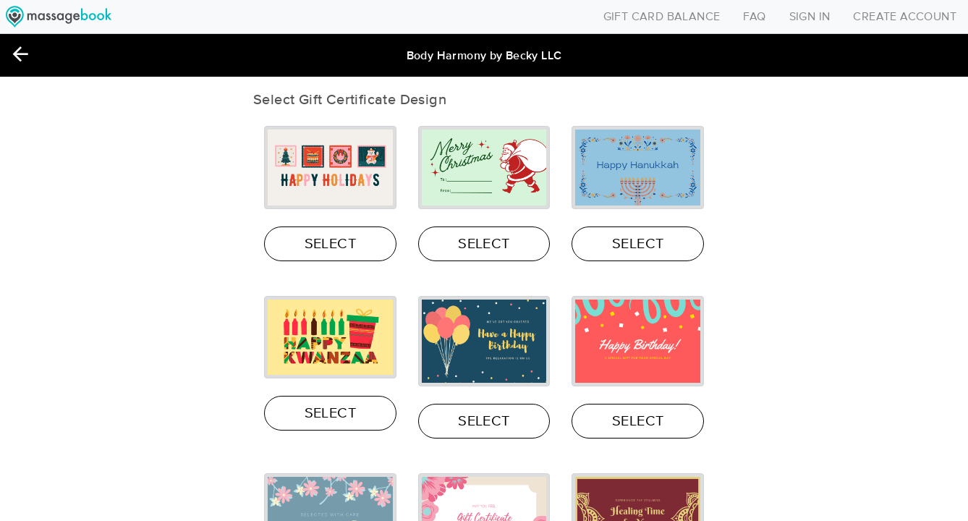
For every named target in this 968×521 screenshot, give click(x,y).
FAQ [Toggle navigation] (754, 16)
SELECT (330, 244)
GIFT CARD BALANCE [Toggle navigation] (662, 16)
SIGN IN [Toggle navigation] (810, 16)
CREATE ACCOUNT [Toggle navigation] (904, 16)
